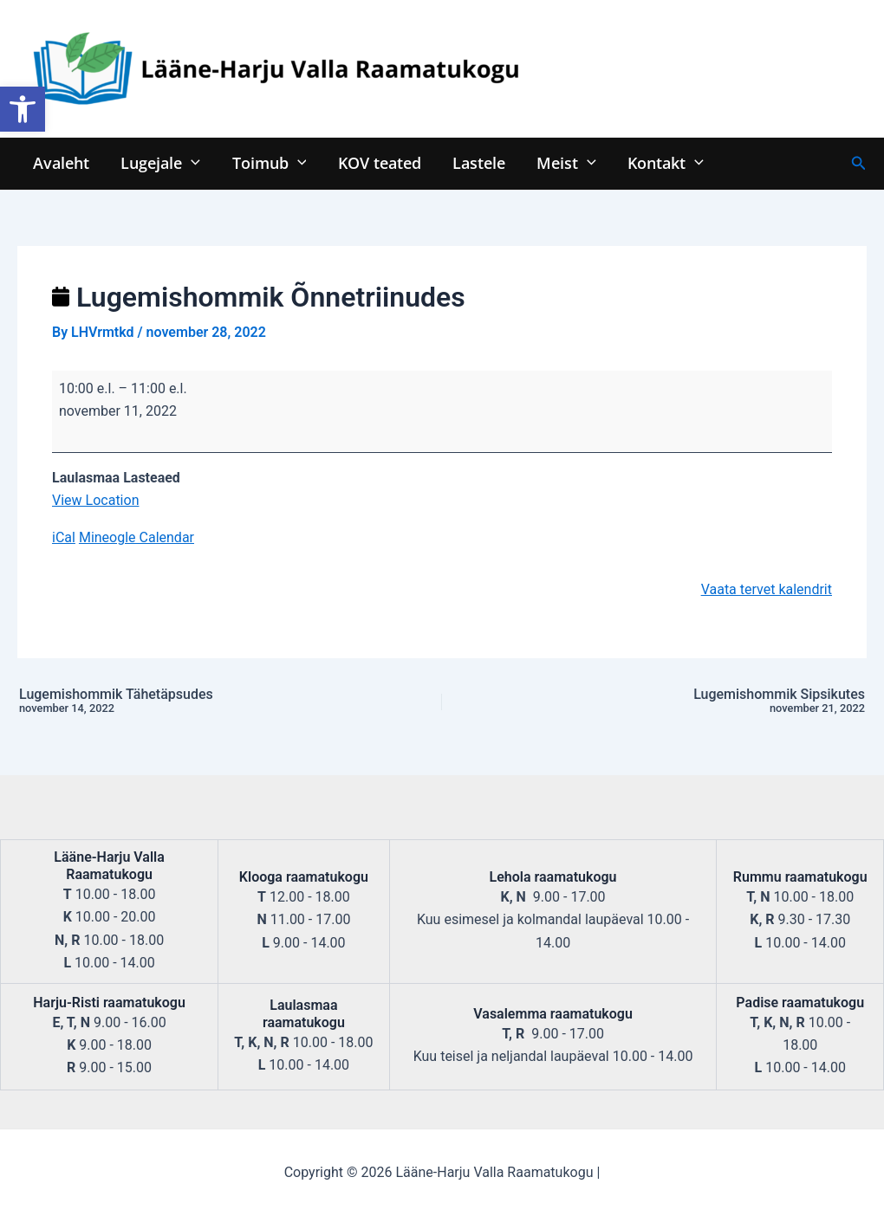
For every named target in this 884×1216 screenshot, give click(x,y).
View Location (95, 500)
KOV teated (378, 162)
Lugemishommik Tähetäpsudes (180, 701)
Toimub (268, 162)
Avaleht (61, 162)
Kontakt (664, 162)
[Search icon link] (859, 163)
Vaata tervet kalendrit (766, 589)
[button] (22, 109)
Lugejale (160, 162)
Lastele (478, 162)
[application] (191, 162)
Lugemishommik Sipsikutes (704, 701)
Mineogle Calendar (136, 537)
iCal (63, 537)
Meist (565, 162)
